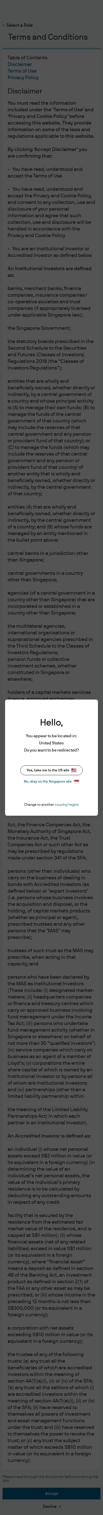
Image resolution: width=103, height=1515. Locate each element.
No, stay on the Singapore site (51, 782)
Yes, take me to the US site (51, 770)
